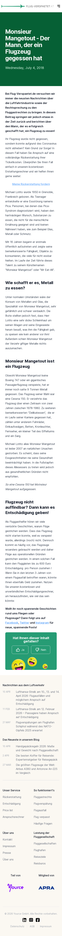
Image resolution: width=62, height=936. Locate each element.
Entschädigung (12, 803)
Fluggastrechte (43, 797)
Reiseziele (40, 856)
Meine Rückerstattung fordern (31, 184)
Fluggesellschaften (45, 843)
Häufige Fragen (43, 823)
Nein (40, 650)
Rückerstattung (12, 797)
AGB (32, 926)
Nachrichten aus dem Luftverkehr (23, 685)
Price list (8, 810)
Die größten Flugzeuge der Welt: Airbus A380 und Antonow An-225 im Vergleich (36, 769)
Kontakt (7, 839)
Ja (20, 650)
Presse (7, 852)
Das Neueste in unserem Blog (21, 739)
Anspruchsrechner (13, 817)
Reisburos (40, 863)
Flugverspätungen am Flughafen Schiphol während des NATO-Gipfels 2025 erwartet (35, 726)
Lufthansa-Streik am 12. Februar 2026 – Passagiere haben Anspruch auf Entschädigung (37, 713)
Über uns (8, 859)
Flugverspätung (43, 803)
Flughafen (40, 850)
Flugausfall (40, 810)
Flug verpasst (42, 817)
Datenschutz (17, 926)
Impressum (9, 846)
